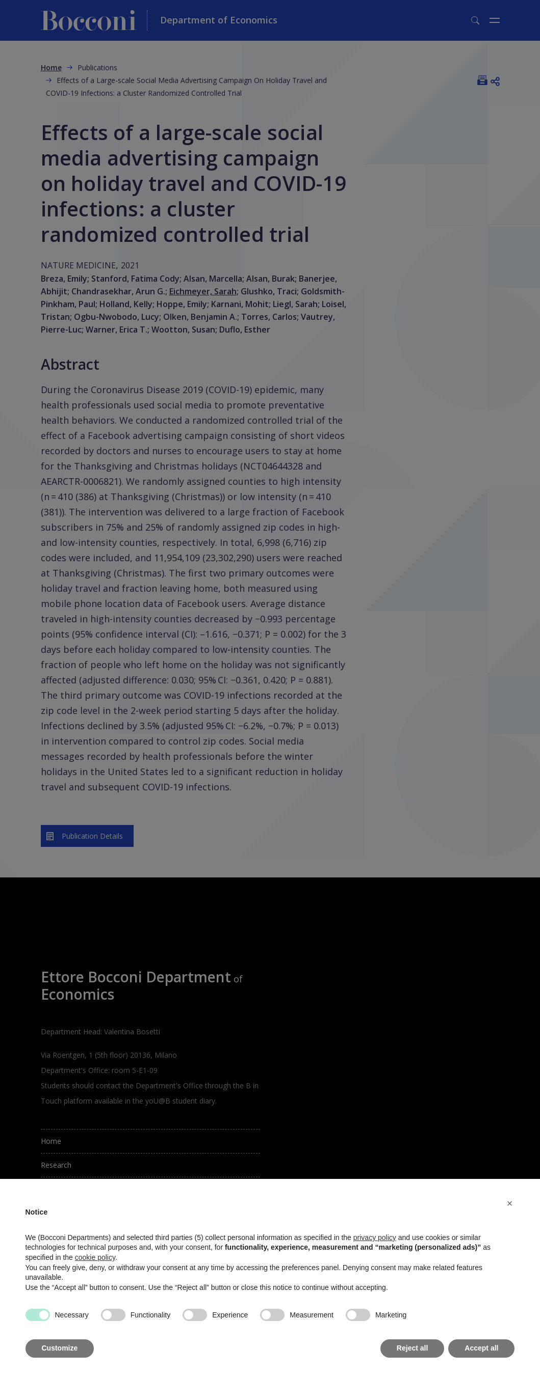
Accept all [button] (481, 1348)
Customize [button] (60, 1348)
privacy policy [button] (374, 1237)
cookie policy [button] (95, 1257)
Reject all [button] (412, 1348)
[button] (510, 1203)
